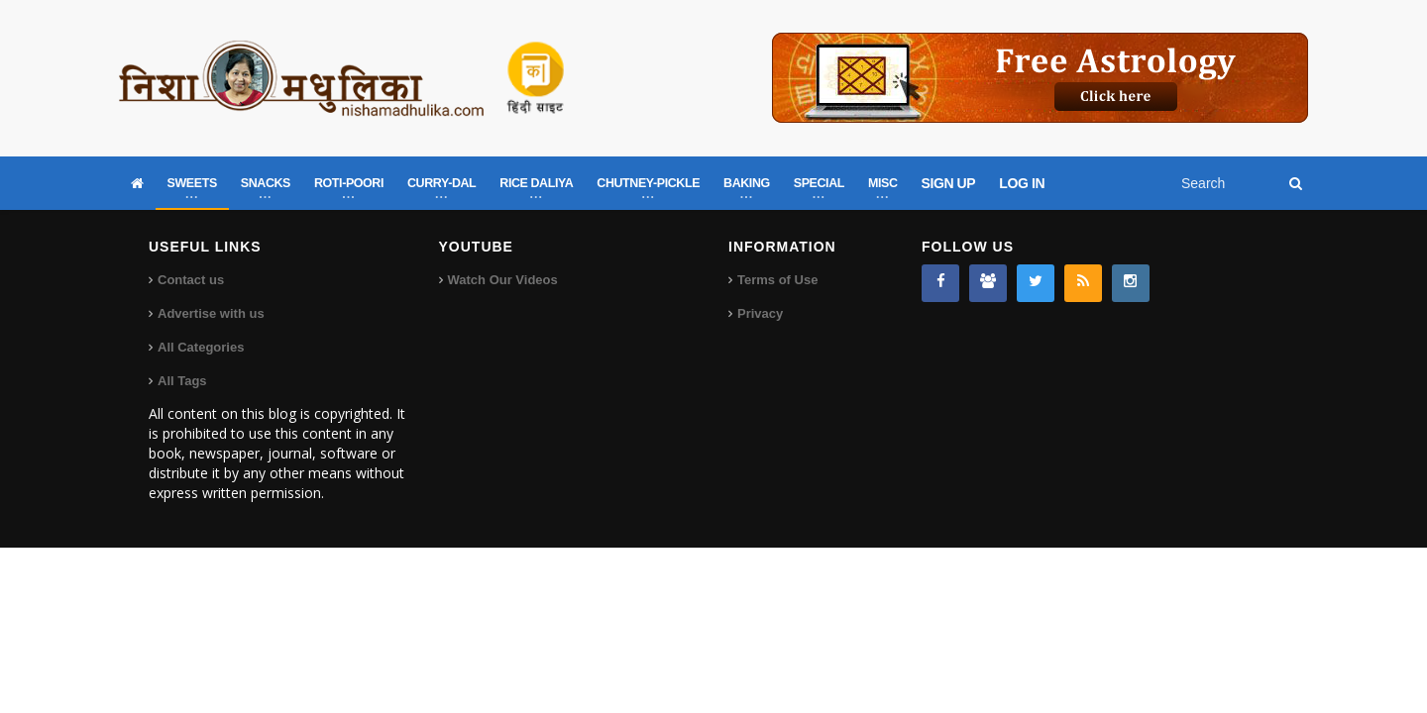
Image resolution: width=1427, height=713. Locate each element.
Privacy (760, 313)
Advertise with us (211, 313)
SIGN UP (949, 183)
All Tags (182, 380)
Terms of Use (777, 279)
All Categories (201, 347)
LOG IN (1021, 183)
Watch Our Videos (503, 279)
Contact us (191, 279)
